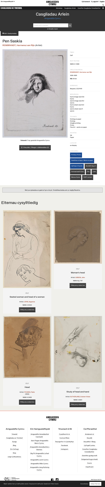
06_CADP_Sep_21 (91, 166)
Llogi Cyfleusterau (14, 456)
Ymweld (14, 434)
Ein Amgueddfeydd (8, 1)
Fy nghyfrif (94, 1)
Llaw (94, 171)
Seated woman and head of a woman (27, 297)
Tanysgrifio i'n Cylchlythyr (64, 442)
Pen (88, 171)
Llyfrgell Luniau (89, 445)
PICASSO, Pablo (29, 392)
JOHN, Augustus (29, 301)
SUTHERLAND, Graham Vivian (80, 396)
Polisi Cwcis (54, 484)
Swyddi (89, 438)
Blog (14, 445)
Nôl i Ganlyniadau (9, 33)
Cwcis (89, 463)
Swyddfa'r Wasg (89, 442)
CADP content (87, 177)
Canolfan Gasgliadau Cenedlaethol (89, 8)
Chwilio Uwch (52, 29)
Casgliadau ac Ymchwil (11, 8)
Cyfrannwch (86, 1)
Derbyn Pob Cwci (95, 484)
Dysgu (14, 442)
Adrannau (59, 8)
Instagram (64, 449)
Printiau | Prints (76, 154)
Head (27, 387)
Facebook (64, 445)
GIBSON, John (80, 277)
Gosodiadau (84, 484)
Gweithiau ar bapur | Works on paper (82, 160)
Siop (14, 453)
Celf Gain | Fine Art (76, 166)
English (102, 1)
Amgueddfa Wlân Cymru (39, 463)
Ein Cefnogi (14, 449)
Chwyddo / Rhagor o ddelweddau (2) (35, 147)
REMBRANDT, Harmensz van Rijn (18, 45)
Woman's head (78, 272)
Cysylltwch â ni (64, 434)
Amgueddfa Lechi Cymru (39, 460)
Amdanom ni (89, 434)
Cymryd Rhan (64, 438)
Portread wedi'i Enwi (77, 171)
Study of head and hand (78, 391)
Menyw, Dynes (75, 177)
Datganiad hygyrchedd (89, 459)
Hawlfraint (89, 467)
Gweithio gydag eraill (89, 455)
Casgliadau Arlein (70, 8)
